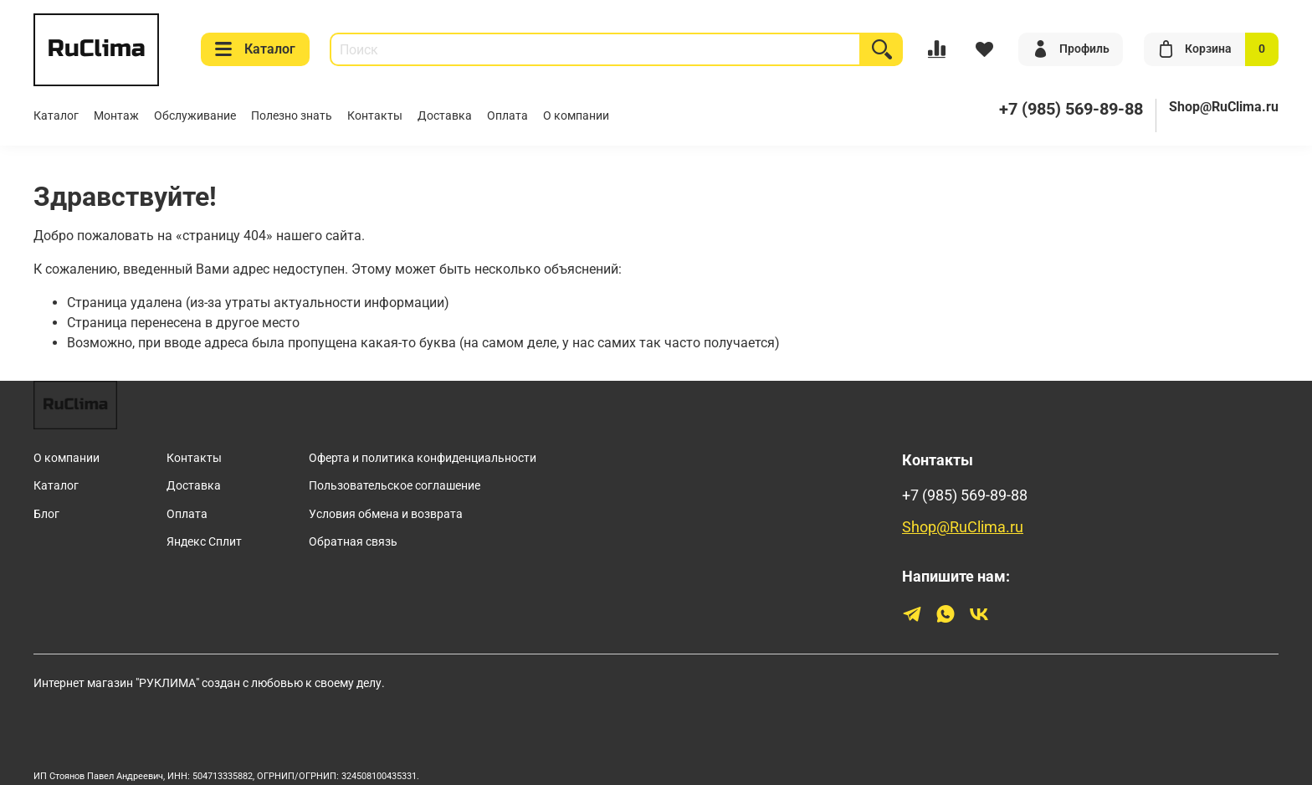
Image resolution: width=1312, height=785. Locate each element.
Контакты (374, 116)
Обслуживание (195, 116)
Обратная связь (353, 542)
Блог (46, 514)
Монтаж (116, 116)
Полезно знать (291, 116)
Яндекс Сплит (204, 542)
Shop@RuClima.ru (1224, 107)
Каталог (255, 49)
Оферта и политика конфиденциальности (422, 458)
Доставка (445, 116)
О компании (576, 116)
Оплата (507, 116)
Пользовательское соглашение (394, 486)
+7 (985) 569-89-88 (965, 495)
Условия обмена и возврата (386, 514)
